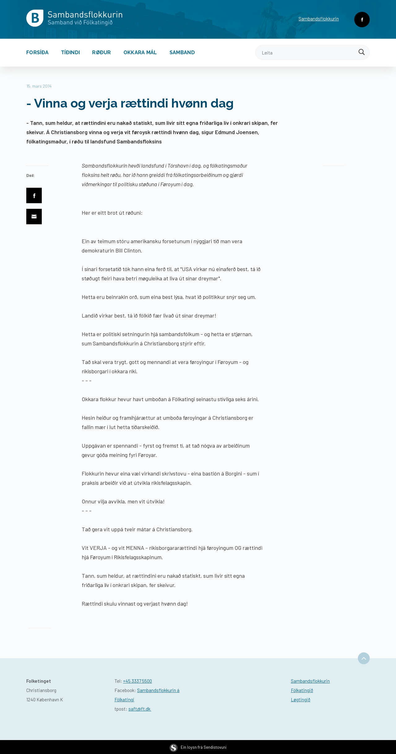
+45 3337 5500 (137, 681)
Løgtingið (300, 699)
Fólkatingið (302, 690)
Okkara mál (140, 52)
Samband (182, 52)
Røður (101, 52)
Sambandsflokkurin (319, 18)
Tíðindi (70, 52)
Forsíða (37, 52)
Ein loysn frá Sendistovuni (198, 747)
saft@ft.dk (139, 709)
